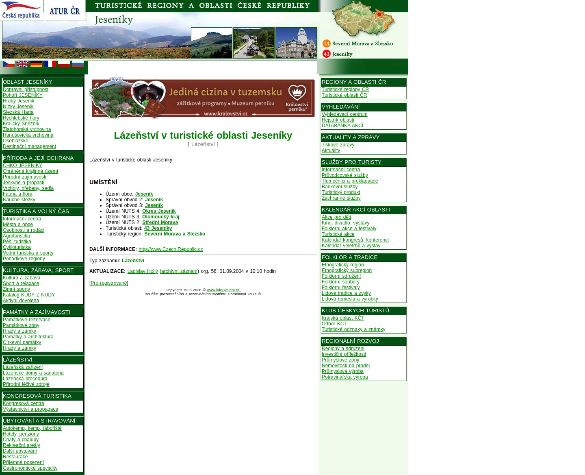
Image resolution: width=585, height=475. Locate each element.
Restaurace (15, 457)
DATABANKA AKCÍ (342, 126)
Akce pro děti (336, 217)
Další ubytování (20, 451)
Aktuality (331, 150)
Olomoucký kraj (160, 217)
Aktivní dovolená (21, 300)
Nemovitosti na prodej (346, 365)
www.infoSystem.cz (223, 290)
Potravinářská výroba (345, 377)
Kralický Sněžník (21, 123)
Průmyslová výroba (343, 371)
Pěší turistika (17, 241)
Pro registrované (109, 283)
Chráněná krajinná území (30, 171)
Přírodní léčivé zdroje (26, 384)
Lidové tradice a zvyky (346, 293)
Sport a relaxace (21, 283)
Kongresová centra (23, 403)
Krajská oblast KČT (343, 318)
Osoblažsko (15, 141)
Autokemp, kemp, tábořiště (32, 428)
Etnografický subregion (347, 270)
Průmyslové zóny (340, 360)
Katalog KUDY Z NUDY (29, 295)
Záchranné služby (341, 198)
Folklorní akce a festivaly (349, 228)
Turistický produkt (341, 192)
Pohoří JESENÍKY (23, 95)
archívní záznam (179, 271)
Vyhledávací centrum (345, 114)
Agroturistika (16, 236)
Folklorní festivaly (341, 287)
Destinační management (29, 146)
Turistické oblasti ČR (344, 95)
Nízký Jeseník (18, 106)
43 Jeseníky (158, 228)
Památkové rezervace (26, 319)
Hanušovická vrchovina (28, 135)
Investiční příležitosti (344, 354)
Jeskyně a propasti (23, 182)
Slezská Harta (18, 112)
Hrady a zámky (19, 331)
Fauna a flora (17, 194)
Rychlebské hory (21, 118)
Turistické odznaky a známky (354, 329)
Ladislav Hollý (143, 271)
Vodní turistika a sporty (28, 253)
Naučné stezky (19, 200)
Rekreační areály (21, 445)
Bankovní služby (340, 187)
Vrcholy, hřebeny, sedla (28, 188)
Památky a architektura (28, 337)
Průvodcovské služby (345, 175)
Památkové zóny (21, 325)
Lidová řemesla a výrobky (350, 299)
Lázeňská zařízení (23, 367)
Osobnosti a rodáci (23, 230)
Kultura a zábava (21, 278)
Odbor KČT (334, 324)
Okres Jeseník (159, 211)
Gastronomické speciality (30, 468)
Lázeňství (133, 261)
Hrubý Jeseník (19, 101)
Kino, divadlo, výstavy (345, 223)
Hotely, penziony (21, 434)
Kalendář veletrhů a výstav (351, 245)
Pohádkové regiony (24, 258)
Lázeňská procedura (25, 378)
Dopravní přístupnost (25, 89)
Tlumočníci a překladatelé (350, 181)
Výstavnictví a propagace (30, 409)
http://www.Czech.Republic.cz (171, 249)
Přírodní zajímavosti (24, 177)
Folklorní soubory (341, 282)
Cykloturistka (17, 247)
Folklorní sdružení (341, 276)
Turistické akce (338, 234)
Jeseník (144, 194)
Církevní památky (22, 342)
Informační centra (22, 219)
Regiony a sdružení (343, 348)
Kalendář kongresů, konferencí (355, 240)
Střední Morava (160, 222)
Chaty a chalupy (21, 439)
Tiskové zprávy (338, 145)
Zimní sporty (16, 289)
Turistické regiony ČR (345, 89)
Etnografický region (343, 265)
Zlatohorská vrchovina (27, 129)
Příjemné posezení (23, 462)
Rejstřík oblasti (338, 120)
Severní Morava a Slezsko (175, 234)
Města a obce (18, 224)
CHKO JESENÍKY (22, 165)
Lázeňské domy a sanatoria (33, 373)
